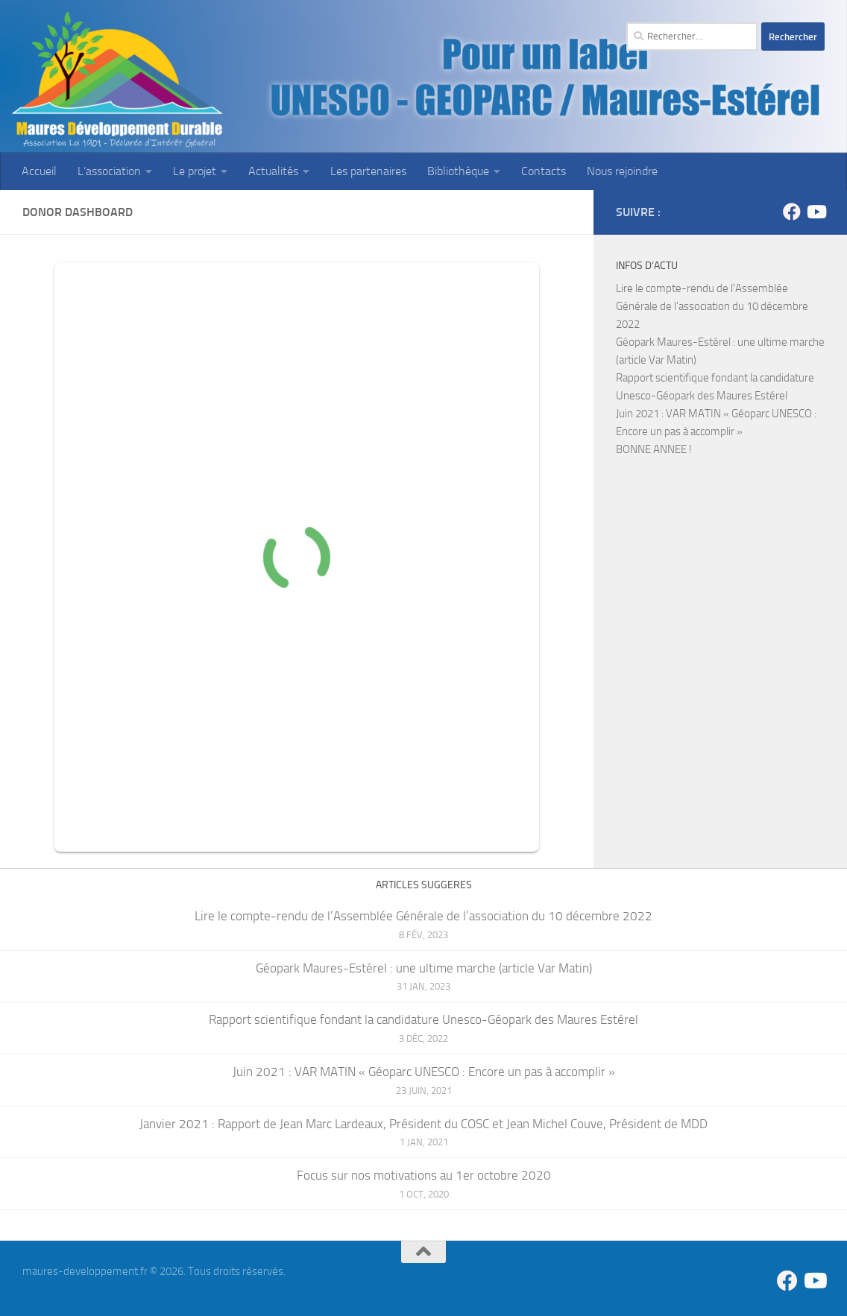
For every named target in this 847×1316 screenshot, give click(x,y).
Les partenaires (368, 171)
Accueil (39, 171)
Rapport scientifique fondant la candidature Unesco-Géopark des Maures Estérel (423, 1019)
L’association (109, 171)
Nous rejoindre (622, 171)
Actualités (273, 171)
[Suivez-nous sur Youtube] (816, 212)
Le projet (194, 171)
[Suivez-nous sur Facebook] (792, 212)
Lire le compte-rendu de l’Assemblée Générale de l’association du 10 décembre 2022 (712, 306)
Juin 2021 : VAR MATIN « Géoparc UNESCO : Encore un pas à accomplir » (424, 1071)
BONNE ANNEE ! (654, 449)
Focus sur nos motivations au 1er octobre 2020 (424, 1175)
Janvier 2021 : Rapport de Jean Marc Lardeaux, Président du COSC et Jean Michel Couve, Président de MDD (423, 1123)
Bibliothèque (458, 171)
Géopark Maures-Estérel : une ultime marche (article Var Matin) (424, 968)
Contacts (543, 171)
